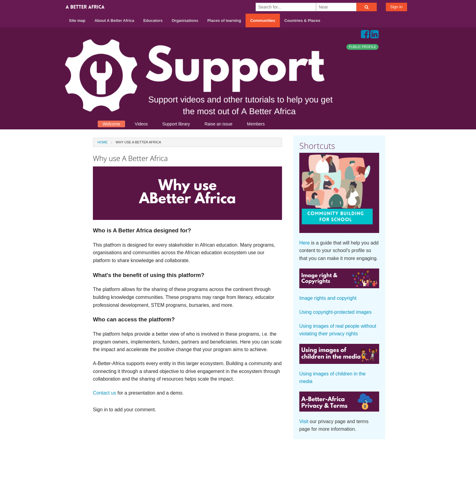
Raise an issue (219, 123)
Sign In (396, 7)
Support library (176, 123)
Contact (334, 455)
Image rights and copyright (328, 298)
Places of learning (224, 20)
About (312, 455)
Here (304, 242)
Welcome (111, 123)
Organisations (185, 20)
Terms (356, 455)
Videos (141, 123)
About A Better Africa (114, 20)
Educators (153, 20)
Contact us (104, 392)
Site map (77, 20)
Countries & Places (302, 20)
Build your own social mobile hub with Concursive (238, 468)
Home (102, 142)
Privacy (377, 455)
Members (256, 123)
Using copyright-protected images (335, 312)
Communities (262, 20)
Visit (303, 421)
